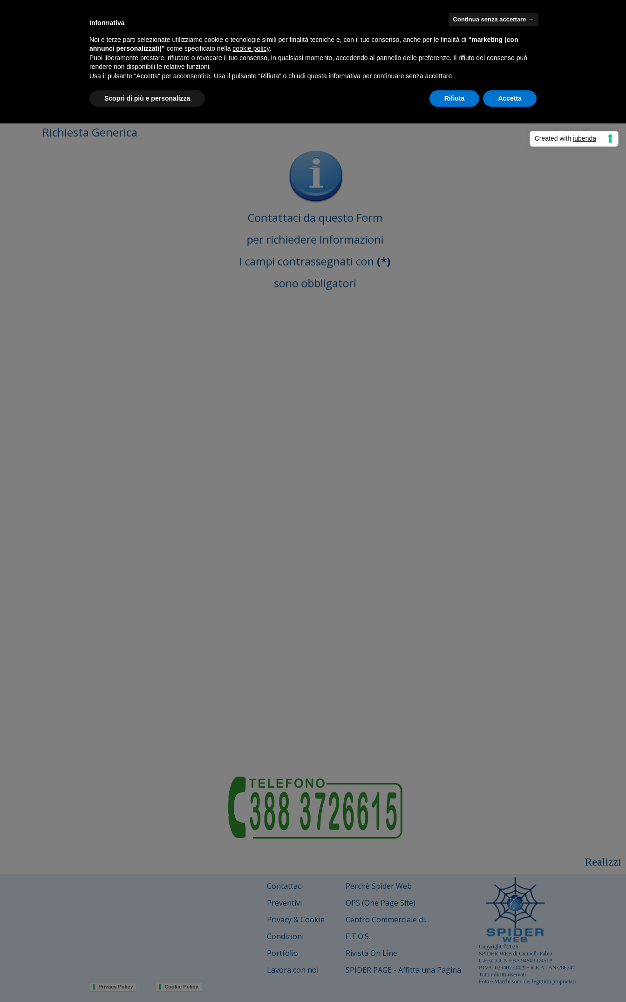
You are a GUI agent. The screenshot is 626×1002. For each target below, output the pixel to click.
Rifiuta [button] (454, 98)
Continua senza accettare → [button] (493, 19)
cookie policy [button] (250, 48)
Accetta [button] (510, 98)
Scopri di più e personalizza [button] (147, 98)
